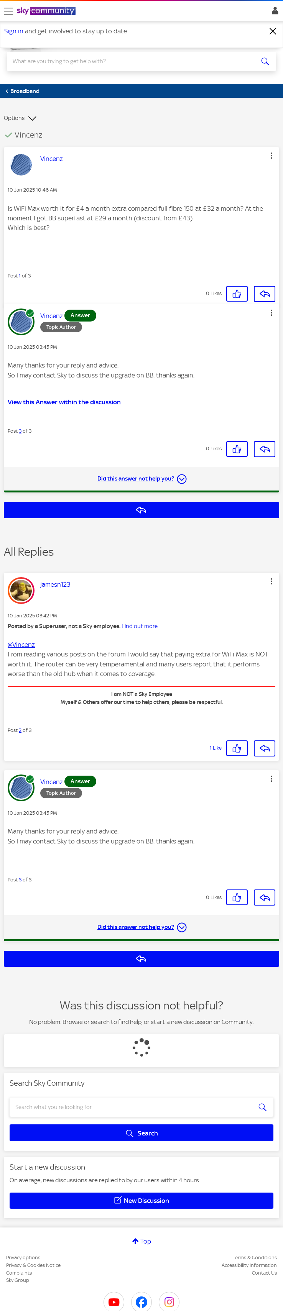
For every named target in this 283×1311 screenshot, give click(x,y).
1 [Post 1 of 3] (20, 276)
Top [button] (145, 1241)
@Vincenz (21, 644)
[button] (271, 155)
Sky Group (17, 1280)
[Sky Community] (47, 11)
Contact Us (264, 1273)
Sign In (273, 12)
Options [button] (14, 118)
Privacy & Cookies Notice (33, 1265)
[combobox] (128, 61)
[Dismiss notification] (273, 31)
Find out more (140, 626)
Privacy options (23, 1257)
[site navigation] (8, 11)
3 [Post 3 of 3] (20, 431)
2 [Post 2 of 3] (20, 730)
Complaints (19, 1273)
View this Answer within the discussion (64, 402)
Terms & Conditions (255, 1257)
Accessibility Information (249, 1265)
